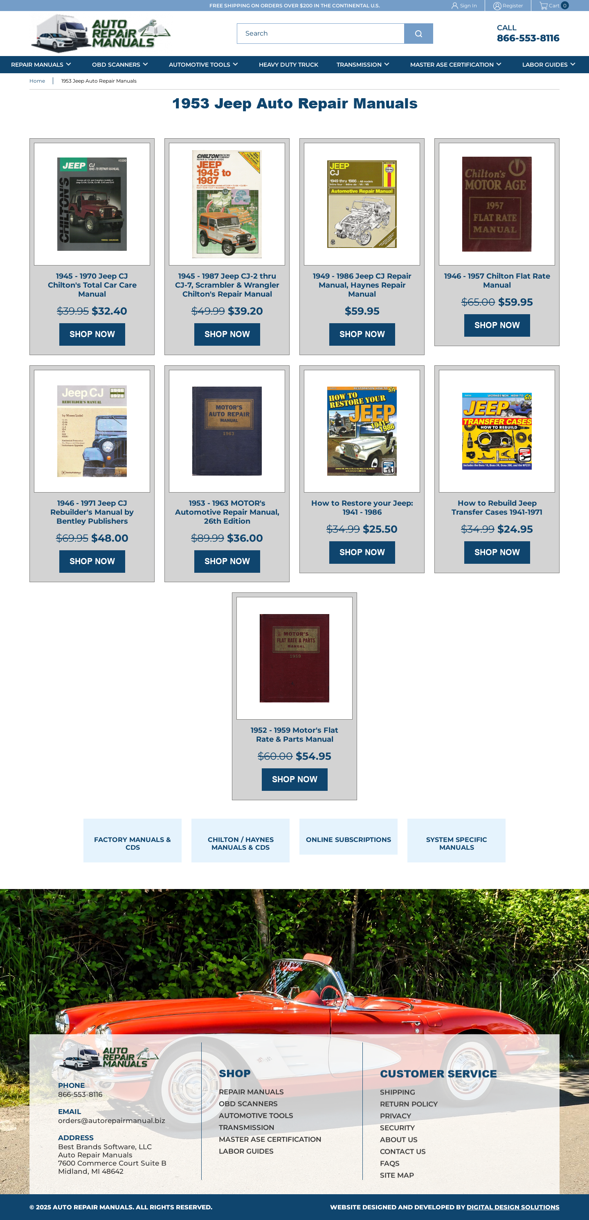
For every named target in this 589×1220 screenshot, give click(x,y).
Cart (550, 5)
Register (513, 5)
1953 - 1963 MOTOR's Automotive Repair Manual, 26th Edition (227, 515)
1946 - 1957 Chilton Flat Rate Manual (497, 284)
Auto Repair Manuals (93, 1207)
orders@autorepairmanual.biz (111, 1127)
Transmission (359, 64)
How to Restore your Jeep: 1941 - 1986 (362, 511)
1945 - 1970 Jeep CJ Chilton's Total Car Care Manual (92, 288)
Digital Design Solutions (513, 1207)
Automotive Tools (199, 64)
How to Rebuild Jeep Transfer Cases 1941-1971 (497, 511)
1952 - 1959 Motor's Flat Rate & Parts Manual (294, 738)
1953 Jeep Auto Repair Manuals (99, 82)
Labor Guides (545, 64)
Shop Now (92, 337)
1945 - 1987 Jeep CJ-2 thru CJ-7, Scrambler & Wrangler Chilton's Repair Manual (227, 288)
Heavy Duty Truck (288, 64)
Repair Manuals (37, 64)
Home (37, 82)
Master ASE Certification (452, 64)
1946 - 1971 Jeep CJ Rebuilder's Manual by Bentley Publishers (92, 515)
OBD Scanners (116, 64)
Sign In (468, 5)
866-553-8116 (528, 38)
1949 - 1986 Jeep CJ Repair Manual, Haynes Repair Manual (362, 288)
